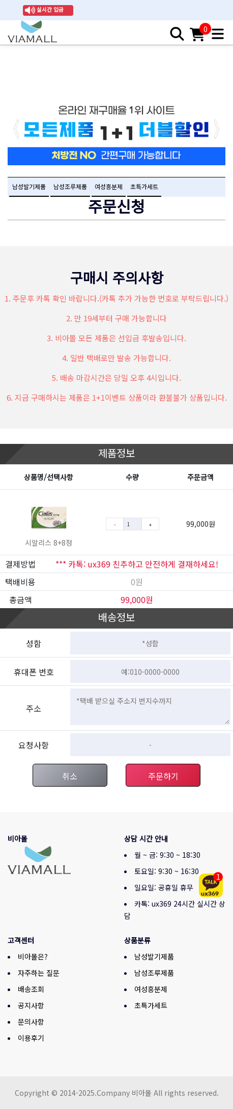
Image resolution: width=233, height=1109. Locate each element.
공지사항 (31, 1005)
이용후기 (31, 1038)
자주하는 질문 (39, 973)
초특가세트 (144, 186)
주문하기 (163, 776)
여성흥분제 (109, 186)
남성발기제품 (29, 186)
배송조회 (31, 989)
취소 (69, 776)
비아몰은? (33, 956)
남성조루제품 (70, 186)
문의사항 (31, 1021)
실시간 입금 (50, 9)
